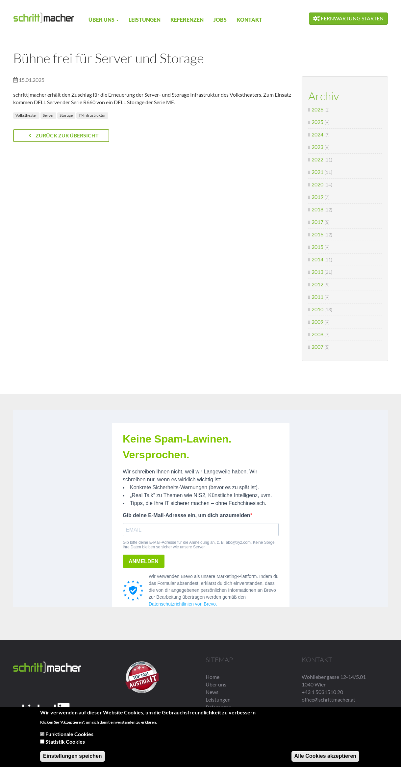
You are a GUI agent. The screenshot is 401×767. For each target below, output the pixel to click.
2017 (317, 222)
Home (212, 677)
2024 (317, 134)
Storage (66, 115)
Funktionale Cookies (69, 735)
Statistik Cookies (65, 742)
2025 (317, 122)
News (212, 692)
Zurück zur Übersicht (64, 135)
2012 (317, 284)
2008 (317, 334)
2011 (317, 297)
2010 (317, 309)
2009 (317, 322)
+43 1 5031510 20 (322, 692)
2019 (317, 197)
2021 (317, 172)
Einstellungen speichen (72, 757)
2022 (317, 159)
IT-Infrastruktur (92, 115)
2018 (317, 209)
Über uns (103, 19)
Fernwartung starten (348, 18)
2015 (317, 247)
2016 (317, 234)
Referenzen (187, 19)
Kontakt (249, 19)
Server (48, 115)
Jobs (220, 19)
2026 (317, 109)
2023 (317, 147)
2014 (317, 259)
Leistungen (145, 19)
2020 (317, 184)
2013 (317, 272)
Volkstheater (26, 115)
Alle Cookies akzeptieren (325, 757)
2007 (317, 347)
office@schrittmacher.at (328, 699)
